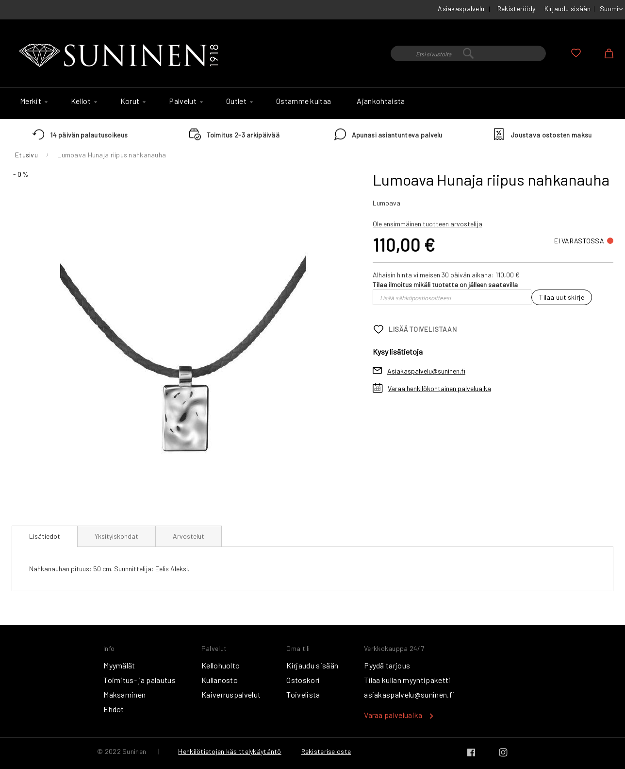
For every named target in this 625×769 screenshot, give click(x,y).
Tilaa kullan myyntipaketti (407, 679)
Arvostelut (188, 536)
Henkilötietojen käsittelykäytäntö (229, 751)
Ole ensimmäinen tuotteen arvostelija (427, 224)
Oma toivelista (576, 53)
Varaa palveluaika (393, 714)
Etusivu (26, 155)
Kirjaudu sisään (567, 8)
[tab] (45, 536)
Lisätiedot (44, 536)
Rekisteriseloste (326, 751)
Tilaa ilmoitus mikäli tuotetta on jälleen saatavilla (445, 284)
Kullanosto (219, 679)
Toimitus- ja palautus (139, 679)
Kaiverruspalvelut (231, 694)
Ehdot (113, 709)
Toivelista (303, 694)
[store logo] (121, 56)
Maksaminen (124, 694)
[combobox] (468, 53)
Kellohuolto (220, 665)
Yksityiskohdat (116, 536)
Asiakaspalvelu (461, 8)
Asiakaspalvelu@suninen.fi (426, 371)
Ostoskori (303, 679)
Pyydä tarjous (387, 665)
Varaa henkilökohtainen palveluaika (439, 388)
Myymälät (119, 665)
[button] (611, 9)
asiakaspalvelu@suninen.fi (409, 694)
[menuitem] (32, 101)
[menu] (312, 103)
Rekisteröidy (516, 8)
